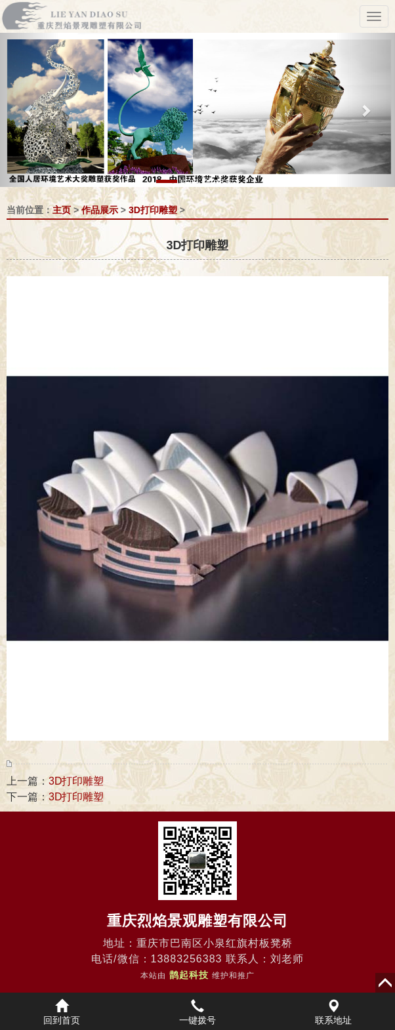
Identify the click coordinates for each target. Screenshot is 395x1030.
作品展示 (99, 210)
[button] (29, 110)
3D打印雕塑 (153, 210)
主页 (61, 210)
